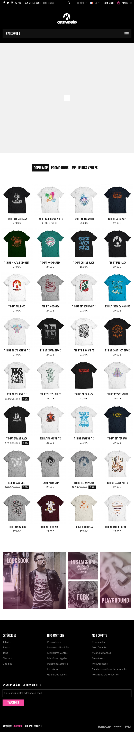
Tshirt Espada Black (50, 350)
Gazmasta (17, 726)
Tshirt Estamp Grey (84, 482)
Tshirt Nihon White (84, 350)
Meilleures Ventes (84, 168)
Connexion (108, 3)
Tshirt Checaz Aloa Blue (117, 306)
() (126, 3)
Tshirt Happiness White (117, 527)
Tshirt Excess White (117, 482)
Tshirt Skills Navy (117, 218)
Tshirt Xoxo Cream (83, 527)
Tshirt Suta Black (83, 394)
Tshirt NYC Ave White (117, 394)
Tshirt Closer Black (16, 218)
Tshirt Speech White (50, 394)
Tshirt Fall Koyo (16, 306)
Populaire (41, 168)
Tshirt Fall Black (117, 262)
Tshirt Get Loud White (83, 306)
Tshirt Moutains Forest (16, 262)
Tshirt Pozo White (16, 394)
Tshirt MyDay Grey (16, 527)
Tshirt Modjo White (50, 438)
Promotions (59, 168)
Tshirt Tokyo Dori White (17, 350)
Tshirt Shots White (83, 218)
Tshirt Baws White (84, 438)
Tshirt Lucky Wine (50, 527)
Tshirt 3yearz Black (16, 438)
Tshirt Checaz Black (83, 262)
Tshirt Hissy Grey (50, 482)
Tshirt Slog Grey (16, 482)
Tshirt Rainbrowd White (50, 218)
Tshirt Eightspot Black (117, 350)
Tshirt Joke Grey (50, 306)
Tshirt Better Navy (117, 438)
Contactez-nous (33, 3)
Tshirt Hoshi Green (50, 262)
